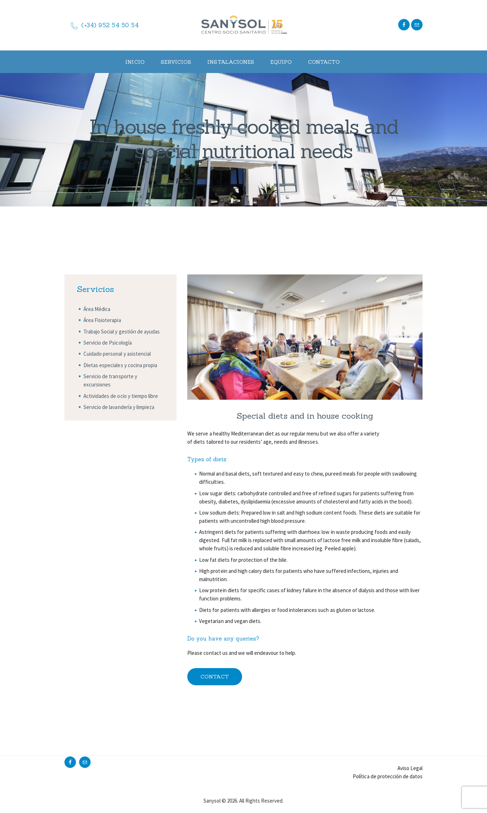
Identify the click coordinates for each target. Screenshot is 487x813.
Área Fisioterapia (102, 320)
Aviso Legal (410, 768)
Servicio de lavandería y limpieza (118, 407)
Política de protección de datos (388, 776)
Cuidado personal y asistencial (117, 353)
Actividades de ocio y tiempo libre (120, 396)
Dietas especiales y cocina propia (120, 365)
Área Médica (96, 309)
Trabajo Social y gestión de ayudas (121, 331)
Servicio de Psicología (107, 342)
